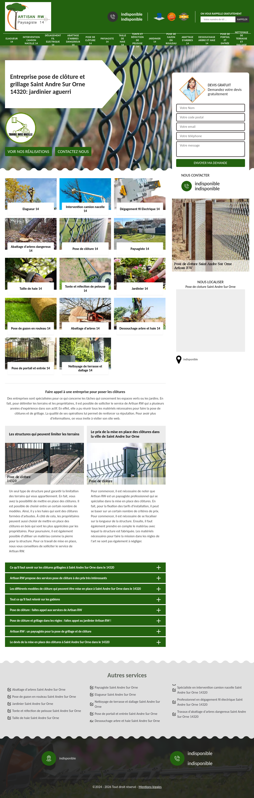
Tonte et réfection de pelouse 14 (137, 40)
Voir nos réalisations (28, 151)
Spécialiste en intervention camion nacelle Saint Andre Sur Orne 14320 (209, 689)
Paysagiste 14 (107, 40)
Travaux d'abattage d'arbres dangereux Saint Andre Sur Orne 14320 (211, 714)
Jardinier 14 (155, 40)
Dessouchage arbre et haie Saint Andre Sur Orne (127, 721)
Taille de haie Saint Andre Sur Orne (35, 718)
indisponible (131, 14)
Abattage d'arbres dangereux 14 (73, 40)
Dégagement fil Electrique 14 (53, 40)
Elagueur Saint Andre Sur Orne (115, 695)
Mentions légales (150, 787)
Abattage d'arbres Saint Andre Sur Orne (39, 690)
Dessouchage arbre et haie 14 (206, 40)
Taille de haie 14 (122, 40)
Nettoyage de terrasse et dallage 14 (241, 40)
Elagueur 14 (12, 40)
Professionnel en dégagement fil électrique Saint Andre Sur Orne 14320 (210, 702)
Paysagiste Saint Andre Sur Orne (116, 687)
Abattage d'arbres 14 (187, 40)
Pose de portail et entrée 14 (225, 40)
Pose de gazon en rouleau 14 (171, 40)
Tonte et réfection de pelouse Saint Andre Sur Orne (46, 711)
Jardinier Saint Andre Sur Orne (32, 704)
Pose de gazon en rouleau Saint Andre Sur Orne (44, 697)
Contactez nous (73, 151)
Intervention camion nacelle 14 (31, 40)
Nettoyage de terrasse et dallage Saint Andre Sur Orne (127, 704)
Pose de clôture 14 (90, 40)
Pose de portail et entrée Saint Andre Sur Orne (126, 714)
